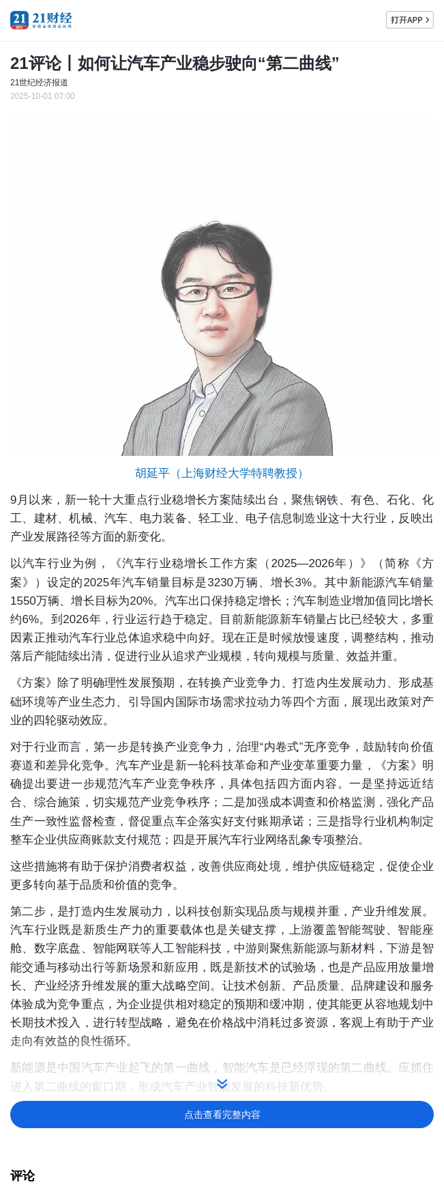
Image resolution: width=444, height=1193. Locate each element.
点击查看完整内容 (222, 1114)
